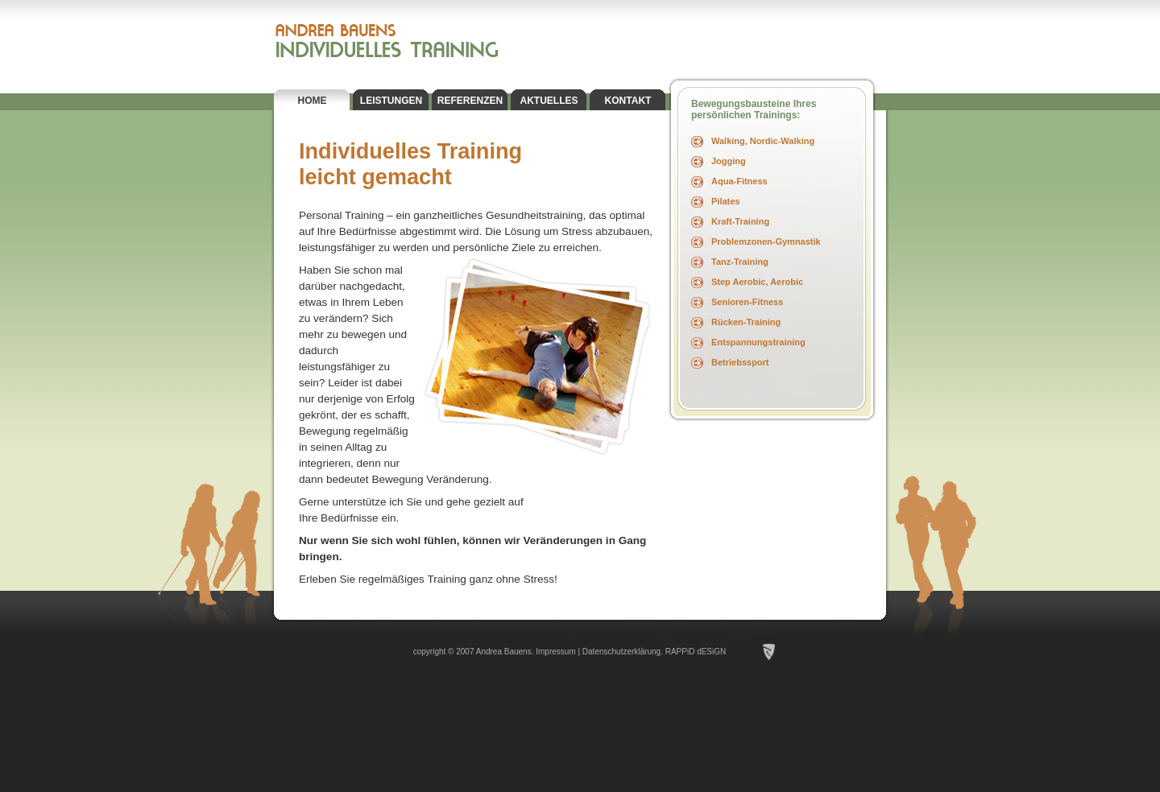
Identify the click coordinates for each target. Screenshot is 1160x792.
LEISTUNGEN (391, 100)
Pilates (725, 201)
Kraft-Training (740, 221)
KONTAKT (628, 100)
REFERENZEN (470, 100)
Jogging (728, 161)
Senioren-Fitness (747, 302)
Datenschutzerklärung (621, 651)
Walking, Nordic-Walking (762, 141)
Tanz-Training (739, 261)
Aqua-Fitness (739, 181)
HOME (312, 100)
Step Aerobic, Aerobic (757, 282)
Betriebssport (740, 362)
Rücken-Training (746, 322)
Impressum (555, 651)
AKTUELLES (549, 100)
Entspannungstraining (758, 342)
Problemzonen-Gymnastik (766, 241)
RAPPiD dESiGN (696, 651)
